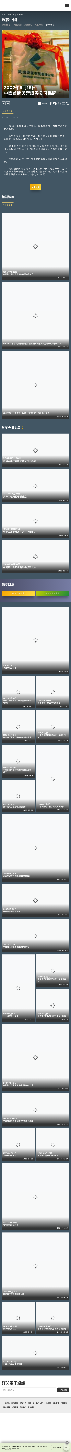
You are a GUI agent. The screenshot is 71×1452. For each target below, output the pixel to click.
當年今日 (20, 15)
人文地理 (39, 24)
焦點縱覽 (55, 1403)
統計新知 (28, 24)
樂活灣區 (14, 1403)
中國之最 (17, 24)
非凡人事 (39, 1403)
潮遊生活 (23, 1403)
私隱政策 (8, 1448)
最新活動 (31, 1407)
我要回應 (36, 187)
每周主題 (14, 1407)
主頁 (3, 15)
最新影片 (23, 1407)
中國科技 (6, 1403)
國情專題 (6, 1407)
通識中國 (11, 15)
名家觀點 (64, 1403)
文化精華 (47, 1403)
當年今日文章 (11, 427)
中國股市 (8, 111)
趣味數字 (6, 24)
